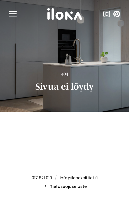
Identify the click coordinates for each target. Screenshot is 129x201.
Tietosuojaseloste (68, 187)
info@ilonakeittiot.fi (79, 178)
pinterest (116, 14)
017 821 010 (42, 178)
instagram (106, 14)
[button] (13, 14)
